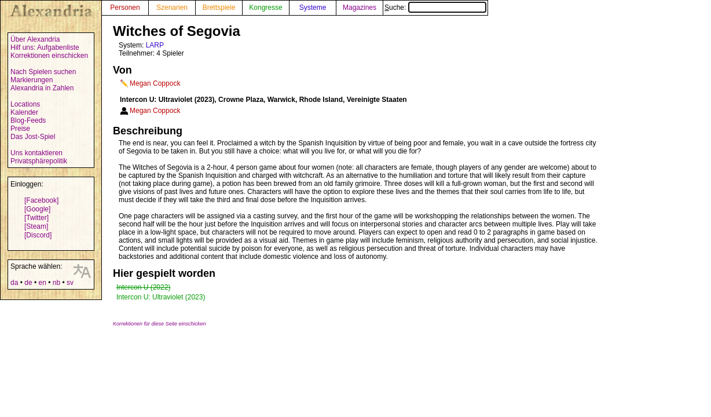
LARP (155, 45)
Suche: (435, 7)
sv (70, 283)
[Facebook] (41, 200)
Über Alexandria (35, 39)
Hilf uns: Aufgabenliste (44, 47)
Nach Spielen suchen (43, 72)
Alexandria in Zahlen (42, 88)
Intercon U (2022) (143, 287)
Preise (20, 129)
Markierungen (31, 80)
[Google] (37, 209)
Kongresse (265, 7)
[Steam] (36, 226)
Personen (125, 7)
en (42, 283)
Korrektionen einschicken (49, 56)
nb (56, 283)
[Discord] (38, 235)
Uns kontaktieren (36, 153)
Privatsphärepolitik (38, 161)
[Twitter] (36, 218)
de (28, 283)
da (14, 283)
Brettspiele (219, 7)
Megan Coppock (155, 83)
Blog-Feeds (28, 120)
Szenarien (172, 7)
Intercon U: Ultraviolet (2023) (160, 297)
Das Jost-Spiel (32, 137)
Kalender (24, 112)
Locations (25, 104)
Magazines (359, 7)
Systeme (313, 7)
